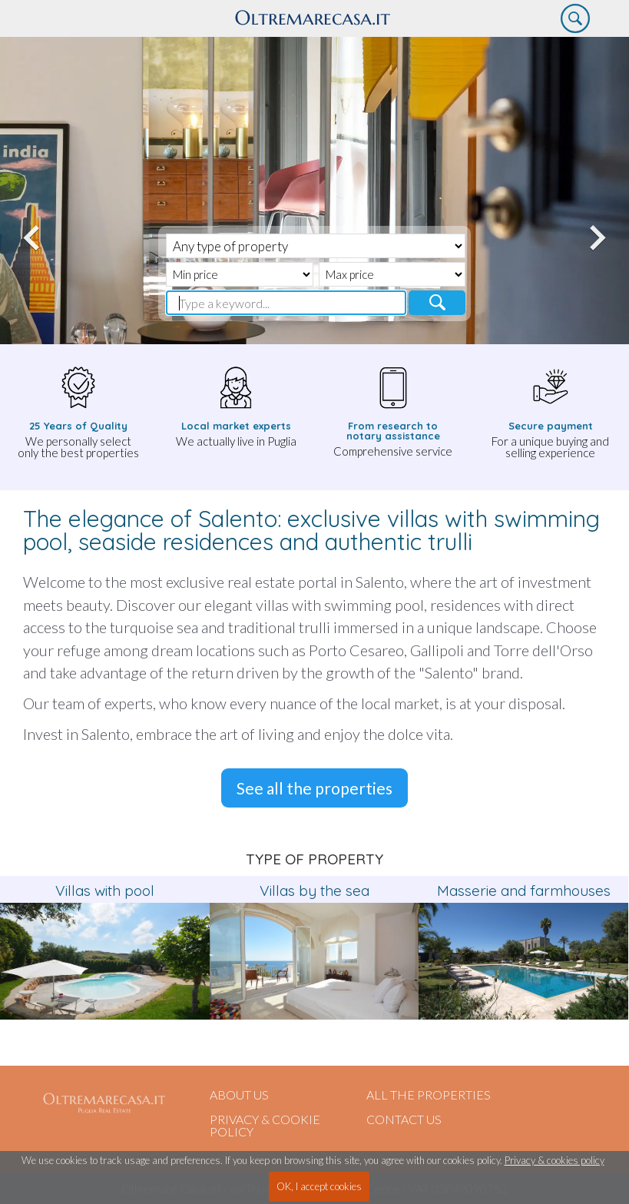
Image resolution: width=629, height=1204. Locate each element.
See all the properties (314, 788)
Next (594, 229)
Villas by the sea (314, 890)
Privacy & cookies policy (554, 1160)
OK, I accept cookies (319, 1186)
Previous (34, 229)
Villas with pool (104, 890)
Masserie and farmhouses (524, 890)
